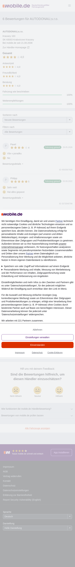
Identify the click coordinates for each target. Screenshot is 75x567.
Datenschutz (37, 352)
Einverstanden (37, 345)
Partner (59, 221)
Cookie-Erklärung (55, 352)
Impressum (20, 352)
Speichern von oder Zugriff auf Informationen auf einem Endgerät (36, 266)
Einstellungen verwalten (37, 337)
